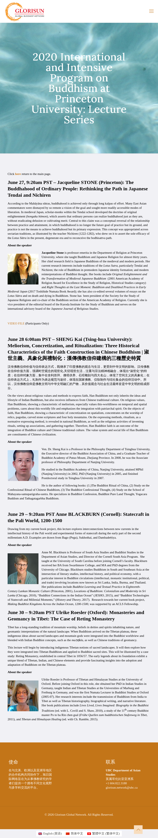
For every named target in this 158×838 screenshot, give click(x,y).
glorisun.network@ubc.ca (122, 787)
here (18, 174)
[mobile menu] (151, 11)
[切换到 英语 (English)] (50, 833)
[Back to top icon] (138, 829)
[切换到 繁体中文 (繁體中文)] (103, 833)
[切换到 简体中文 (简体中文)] (74, 833)
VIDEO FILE (16, 323)
